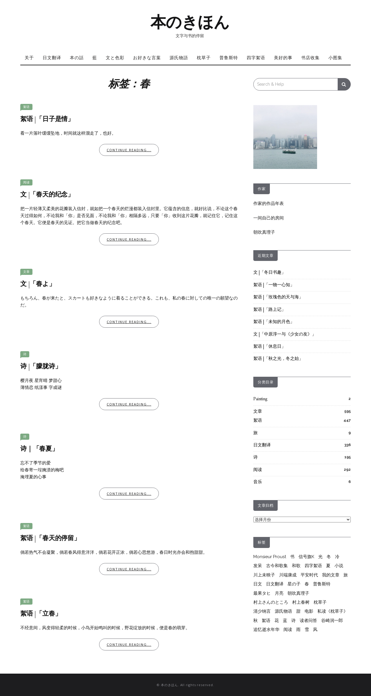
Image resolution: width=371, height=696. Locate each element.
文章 (26, 272)
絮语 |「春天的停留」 (50, 538)
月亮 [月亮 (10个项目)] (279, 593)
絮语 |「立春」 (40, 614)
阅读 (26, 182)
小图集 (335, 57)
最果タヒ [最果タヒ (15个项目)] (262, 593)
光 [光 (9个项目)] (320, 556)
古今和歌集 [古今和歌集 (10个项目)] (277, 565)
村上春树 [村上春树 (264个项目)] (301, 602)
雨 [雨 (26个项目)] (298, 629)
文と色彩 (115, 57)
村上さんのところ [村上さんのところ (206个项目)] (270, 602)
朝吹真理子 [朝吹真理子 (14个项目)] (298, 593)
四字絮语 (256, 57)
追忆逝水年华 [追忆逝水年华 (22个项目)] (266, 629)
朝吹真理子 (264, 232)
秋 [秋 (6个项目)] (255, 620)
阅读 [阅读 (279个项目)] (287, 629)
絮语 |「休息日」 (269, 347)
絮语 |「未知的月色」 (273, 322)
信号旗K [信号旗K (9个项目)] (306, 556)
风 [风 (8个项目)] (315, 629)
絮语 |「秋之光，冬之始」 (278, 359)
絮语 (26, 107)
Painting (260, 399)
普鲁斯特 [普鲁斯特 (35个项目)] (321, 584)
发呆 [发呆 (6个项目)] (257, 565)
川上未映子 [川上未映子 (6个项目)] (264, 575)
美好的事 (283, 57)
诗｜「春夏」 (39, 449)
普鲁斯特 (228, 57)
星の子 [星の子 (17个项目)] (294, 584)
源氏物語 (179, 57)
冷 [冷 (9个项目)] (337, 556)
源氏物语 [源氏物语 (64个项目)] (283, 611)
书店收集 (310, 57)
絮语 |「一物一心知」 (273, 285)
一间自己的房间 (268, 218)
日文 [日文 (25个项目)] (257, 584)
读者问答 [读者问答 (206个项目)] (308, 620)
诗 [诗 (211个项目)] (293, 620)
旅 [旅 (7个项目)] (345, 575)
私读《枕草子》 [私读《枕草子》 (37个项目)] (332, 611)
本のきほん (190, 22)
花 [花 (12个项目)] (276, 620)
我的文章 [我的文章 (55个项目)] (330, 575)
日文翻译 (52, 57)
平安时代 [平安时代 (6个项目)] (309, 575)
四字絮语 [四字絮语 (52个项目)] (313, 565)
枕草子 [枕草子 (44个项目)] (320, 602)
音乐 (257, 482)
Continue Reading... (129, 150)
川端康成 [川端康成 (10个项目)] (288, 575)
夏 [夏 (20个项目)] (328, 565)
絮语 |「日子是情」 (47, 119)
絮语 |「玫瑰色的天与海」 (278, 297)
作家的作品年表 (268, 203)
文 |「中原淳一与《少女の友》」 (284, 334)
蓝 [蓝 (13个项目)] (285, 620)
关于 (29, 57)
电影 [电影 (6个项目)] (309, 611)
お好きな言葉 (147, 57)
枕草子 (204, 57)
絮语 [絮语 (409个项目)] (266, 620)
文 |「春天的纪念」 (47, 195)
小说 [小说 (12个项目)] (338, 565)
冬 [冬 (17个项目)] (329, 556)
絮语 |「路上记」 (269, 310)
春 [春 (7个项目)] (307, 584)
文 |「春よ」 (37, 284)
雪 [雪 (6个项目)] (307, 629)
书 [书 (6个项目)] (292, 556)
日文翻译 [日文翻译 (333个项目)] (274, 584)
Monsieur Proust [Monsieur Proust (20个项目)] (269, 556)
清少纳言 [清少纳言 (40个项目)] (262, 611)
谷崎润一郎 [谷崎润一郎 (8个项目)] (332, 620)
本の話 (77, 57)
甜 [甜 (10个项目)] (298, 611)
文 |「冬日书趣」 (269, 273)
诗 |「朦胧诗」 (40, 366)
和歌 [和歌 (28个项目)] (296, 565)
